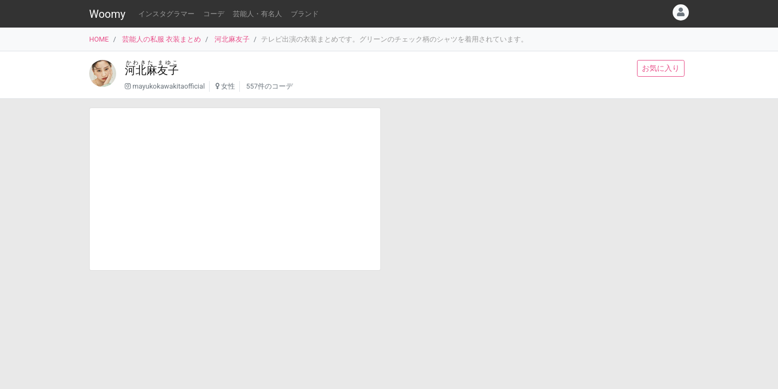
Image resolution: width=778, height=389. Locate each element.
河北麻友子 (232, 39)
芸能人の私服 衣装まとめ (161, 39)
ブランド (305, 14)
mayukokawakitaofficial (168, 86)
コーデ (213, 14)
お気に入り (661, 68)
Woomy (107, 14)
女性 (228, 86)
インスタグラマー (166, 14)
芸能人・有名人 (257, 14)
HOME (99, 39)
